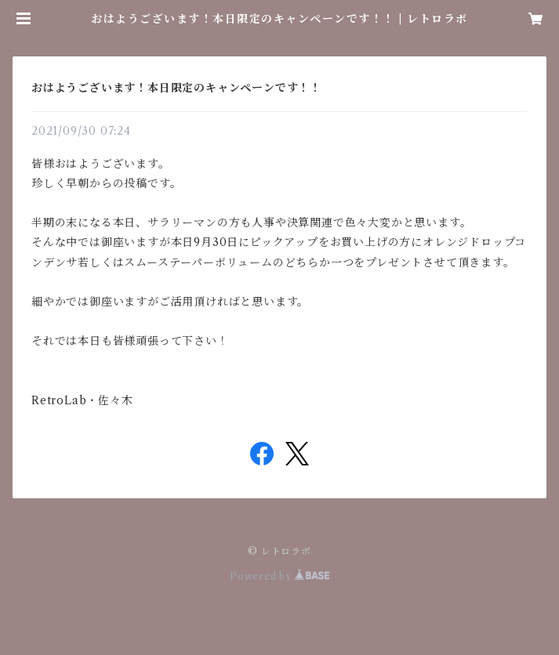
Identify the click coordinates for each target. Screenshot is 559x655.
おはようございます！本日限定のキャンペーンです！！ (176, 88)
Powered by (279, 576)
